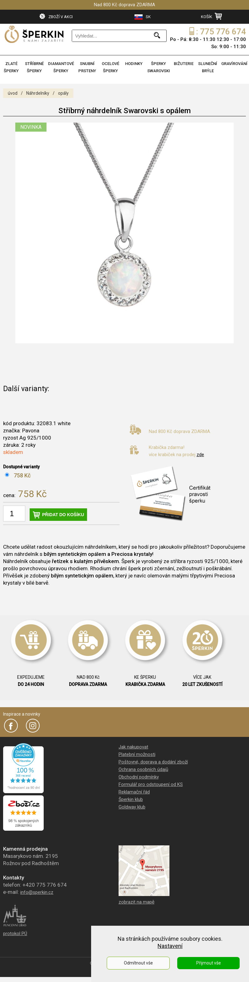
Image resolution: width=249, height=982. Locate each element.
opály (63, 93)
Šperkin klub (131, 799)
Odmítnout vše (138, 962)
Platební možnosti (137, 754)
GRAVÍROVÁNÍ (234, 63)
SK (142, 17)
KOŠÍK (211, 16)
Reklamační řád (134, 792)
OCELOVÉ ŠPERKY (110, 67)
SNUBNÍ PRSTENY (87, 67)
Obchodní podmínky (139, 777)
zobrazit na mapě (136, 902)
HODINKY (134, 63)
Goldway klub (132, 807)
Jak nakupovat (133, 747)
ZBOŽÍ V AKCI (56, 16)
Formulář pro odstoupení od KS (151, 784)
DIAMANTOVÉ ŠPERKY (61, 67)
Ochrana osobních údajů (143, 769)
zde (200, 454)
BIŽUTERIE (183, 63)
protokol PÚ (15, 933)
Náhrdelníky (37, 93)
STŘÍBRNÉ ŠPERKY (34, 67)
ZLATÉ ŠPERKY (11, 67)
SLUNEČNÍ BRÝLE (207, 67)
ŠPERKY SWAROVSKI (158, 67)
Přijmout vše (208, 962)
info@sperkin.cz (36, 892)
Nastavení (170, 946)
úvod (12, 93)
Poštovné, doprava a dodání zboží (153, 762)
